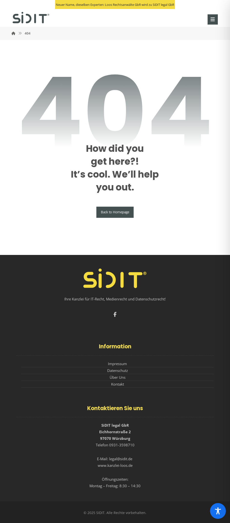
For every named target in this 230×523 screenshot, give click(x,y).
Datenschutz (117, 370)
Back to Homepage (115, 212)
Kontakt (117, 384)
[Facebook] (115, 314)
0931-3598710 (121, 444)
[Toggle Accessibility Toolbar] (218, 511)
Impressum (117, 363)
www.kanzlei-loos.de (115, 465)
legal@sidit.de (120, 458)
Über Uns (117, 377)
